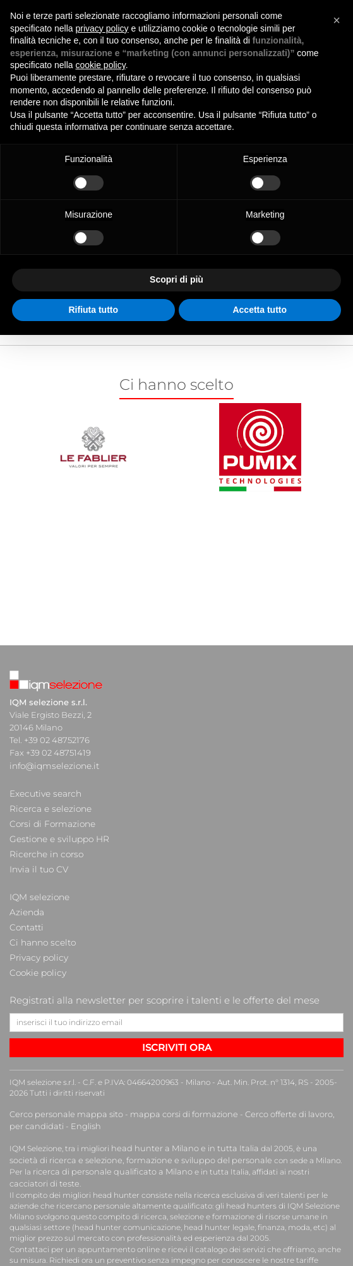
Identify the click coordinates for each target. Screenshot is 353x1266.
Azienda (26, 891)
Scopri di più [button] (176, 279)
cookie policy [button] (101, 65)
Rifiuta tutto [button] (93, 310)
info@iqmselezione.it (51, 765)
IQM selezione (37, 879)
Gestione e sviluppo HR (56, 828)
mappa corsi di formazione (171, 1082)
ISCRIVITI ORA (177, 1015)
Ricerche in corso (43, 841)
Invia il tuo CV (36, 853)
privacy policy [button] (102, 28)
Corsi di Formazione (49, 816)
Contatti (25, 904)
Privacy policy (36, 929)
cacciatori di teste (272, 1136)
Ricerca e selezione (47, 803)
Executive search (43, 790)
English (66, 1093)
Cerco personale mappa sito (61, 1082)
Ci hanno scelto (40, 916)
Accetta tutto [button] (259, 310)
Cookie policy (36, 942)
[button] (336, 20)
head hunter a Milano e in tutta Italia (179, 1114)
